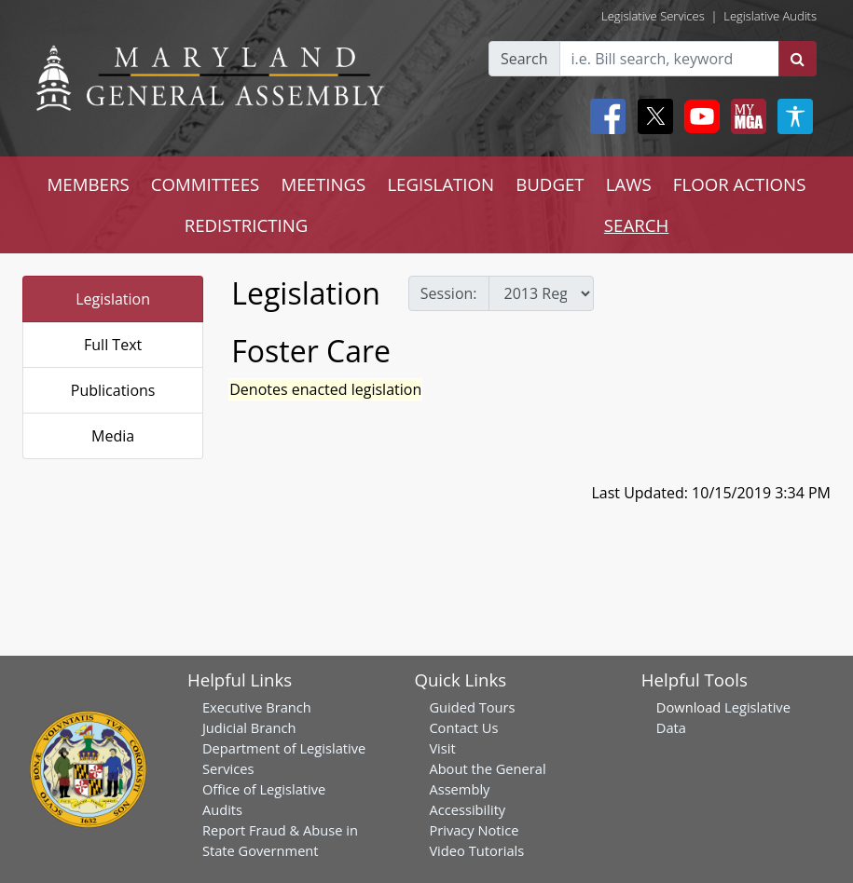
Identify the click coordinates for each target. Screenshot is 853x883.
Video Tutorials (476, 850)
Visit (442, 748)
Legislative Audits (770, 15)
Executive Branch (256, 707)
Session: (448, 293)
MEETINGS (323, 184)
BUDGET (550, 184)
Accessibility (467, 809)
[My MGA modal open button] (744, 116)
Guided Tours (472, 707)
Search (524, 58)
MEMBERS (89, 184)
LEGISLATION (440, 184)
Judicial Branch (249, 727)
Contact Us (463, 727)
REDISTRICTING (247, 225)
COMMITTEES (205, 184)
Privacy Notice (473, 830)
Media (112, 436)
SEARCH (636, 225)
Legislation (113, 299)
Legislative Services (653, 15)
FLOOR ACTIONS (739, 184)
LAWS (629, 184)
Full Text (113, 344)
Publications (113, 390)
